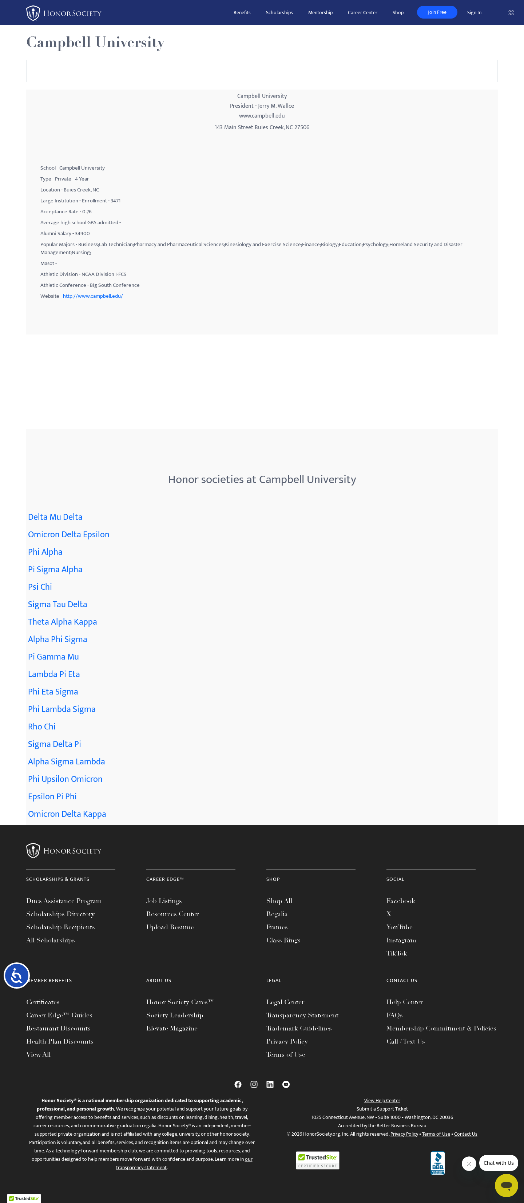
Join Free (437, 12)
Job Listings (164, 901)
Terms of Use (285, 1054)
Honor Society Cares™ (180, 1002)
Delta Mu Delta (55, 517)
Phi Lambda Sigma (62, 709)
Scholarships (279, 12)
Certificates (43, 1002)
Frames (277, 927)
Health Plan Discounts (60, 1041)
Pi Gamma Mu (53, 657)
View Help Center (382, 1100)
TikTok (396, 953)
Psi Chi (40, 587)
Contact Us (465, 1134)
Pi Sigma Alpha (55, 569)
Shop (398, 12)
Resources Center (172, 914)
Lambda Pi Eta (54, 674)
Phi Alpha (45, 552)
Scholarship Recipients (60, 927)
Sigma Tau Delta (57, 604)
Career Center (362, 12)
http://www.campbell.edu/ (93, 296)
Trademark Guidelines (299, 1028)
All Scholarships (50, 940)
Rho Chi (42, 727)
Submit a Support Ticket (382, 1109)
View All (38, 1054)
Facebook (400, 901)
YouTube (399, 927)
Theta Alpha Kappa (62, 622)
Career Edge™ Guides (59, 1015)
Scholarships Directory (60, 914)
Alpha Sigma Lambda (66, 762)
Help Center (404, 1002)
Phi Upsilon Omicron (65, 779)
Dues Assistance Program (64, 901)
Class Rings (283, 940)
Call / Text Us (405, 1041)
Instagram (401, 940)
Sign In (474, 12)
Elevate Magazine (172, 1028)
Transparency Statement (302, 1015)
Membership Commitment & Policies (441, 1028)
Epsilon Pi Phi (52, 797)
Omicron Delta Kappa (67, 814)
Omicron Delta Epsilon (69, 534)
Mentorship (320, 12)
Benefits (242, 12)
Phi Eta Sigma (53, 692)
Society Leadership (174, 1015)
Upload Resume (170, 927)
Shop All (279, 901)
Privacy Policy (287, 1041)
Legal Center (285, 1002)
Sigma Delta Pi (54, 744)
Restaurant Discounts (58, 1028)
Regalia (277, 914)
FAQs (394, 1015)
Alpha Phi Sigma (57, 639)
